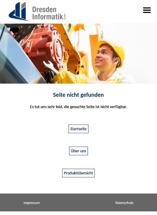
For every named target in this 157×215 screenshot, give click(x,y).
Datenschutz (124, 203)
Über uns (78, 150)
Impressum (32, 203)
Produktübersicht (78, 173)
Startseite (78, 128)
